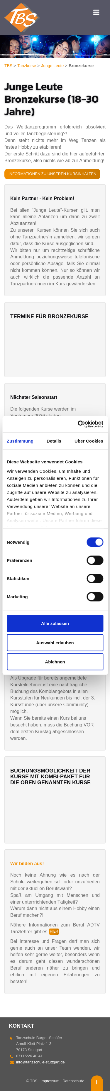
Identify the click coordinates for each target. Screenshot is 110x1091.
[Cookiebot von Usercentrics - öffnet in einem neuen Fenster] (78, 424)
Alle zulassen (55, 623)
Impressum (49, 1081)
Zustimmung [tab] (20, 440)
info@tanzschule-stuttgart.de (40, 1062)
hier (54, 931)
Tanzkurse (26, 65)
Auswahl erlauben (55, 642)
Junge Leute (52, 65)
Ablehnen (55, 661)
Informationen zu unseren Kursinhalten (52, 174)
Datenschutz (73, 1081)
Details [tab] (54, 440)
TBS (8, 65)
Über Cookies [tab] (89, 440)
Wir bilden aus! (27, 863)
